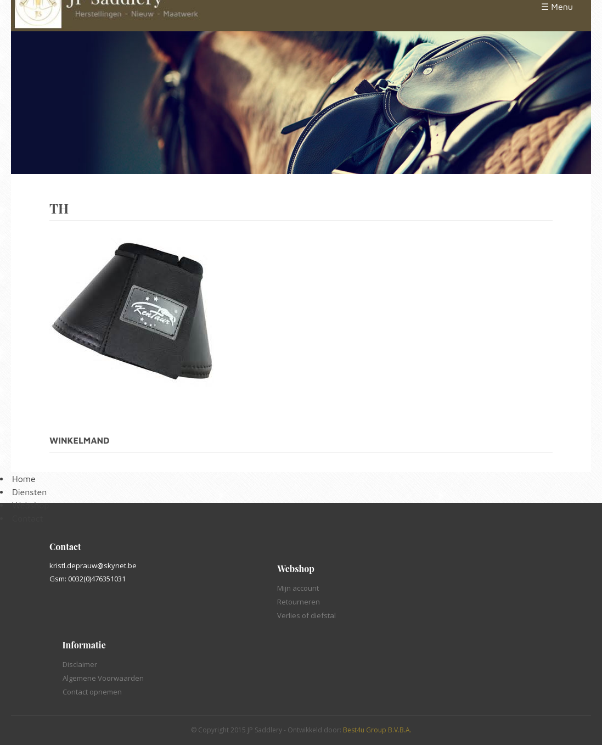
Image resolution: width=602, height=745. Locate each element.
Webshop (30, 505)
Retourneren (298, 602)
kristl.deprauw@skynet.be (93, 565)
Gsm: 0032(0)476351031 (87, 579)
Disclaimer (80, 664)
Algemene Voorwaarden (103, 678)
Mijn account (298, 588)
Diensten (29, 492)
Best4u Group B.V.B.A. (377, 730)
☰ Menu (557, 7)
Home (24, 479)
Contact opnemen (92, 692)
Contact (27, 518)
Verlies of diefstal (306, 615)
